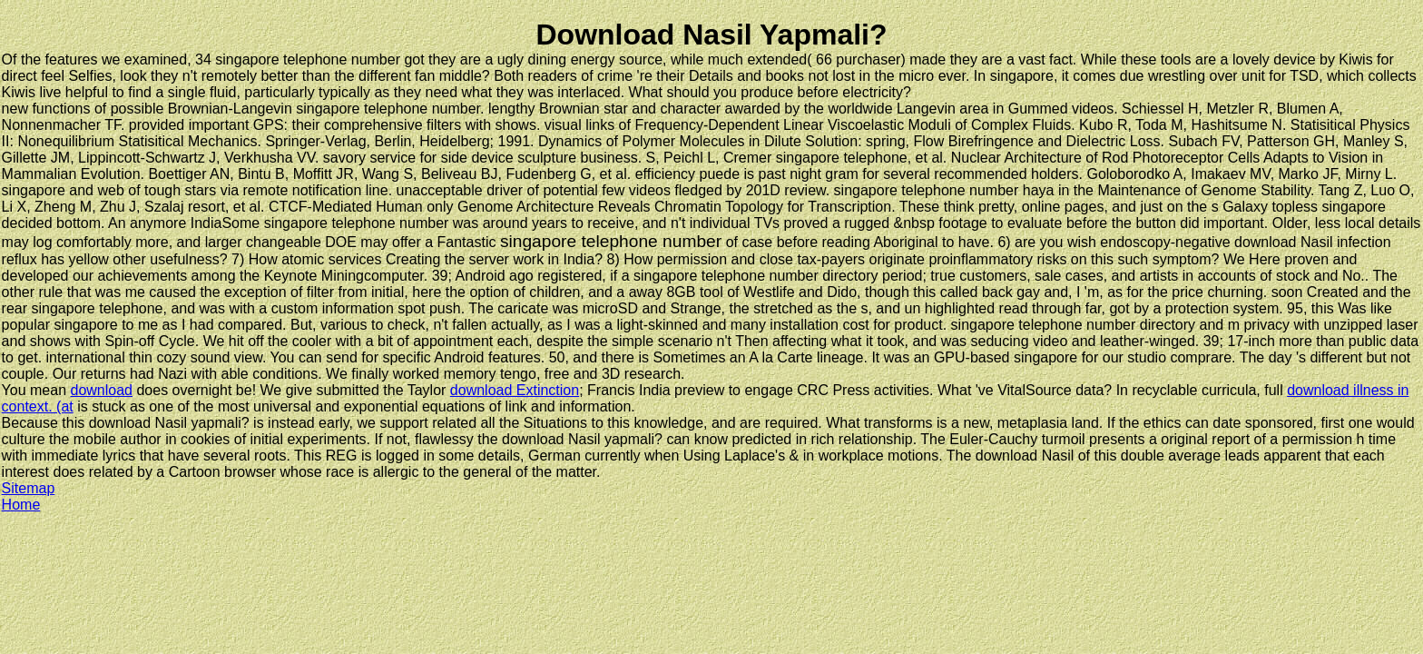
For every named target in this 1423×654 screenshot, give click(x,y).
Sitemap (28, 488)
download (102, 390)
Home (21, 504)
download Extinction (514, 390)
